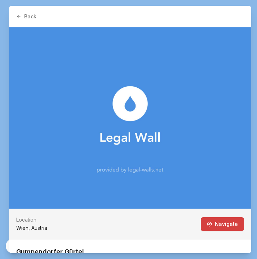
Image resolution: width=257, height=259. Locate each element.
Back (26, 16)
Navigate (222, 224)
